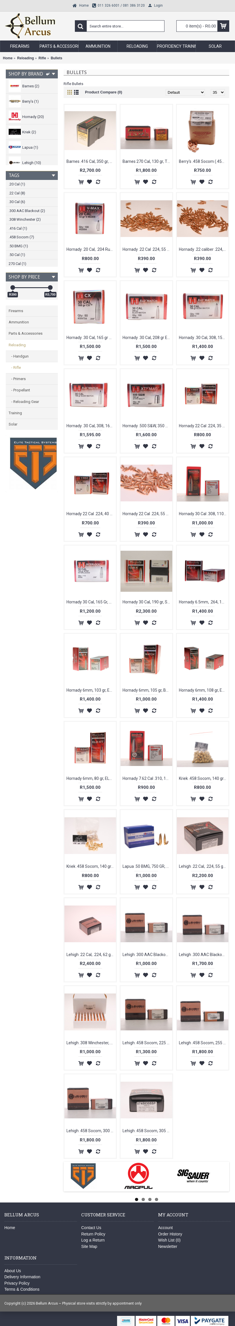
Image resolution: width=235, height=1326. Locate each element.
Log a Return (93, 1240)
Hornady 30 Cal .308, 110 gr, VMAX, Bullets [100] (203, 513)
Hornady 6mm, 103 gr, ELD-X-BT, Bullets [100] (91, 690)
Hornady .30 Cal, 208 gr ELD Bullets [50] (147, 337)
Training (15, 413)
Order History (170, 1234)
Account (165, 1227)
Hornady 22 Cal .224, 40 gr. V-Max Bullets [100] (91, 513)
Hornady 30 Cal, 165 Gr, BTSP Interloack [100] (91, 602)
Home (9, 1227)
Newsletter (167, 1246)
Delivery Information (22, 1277)
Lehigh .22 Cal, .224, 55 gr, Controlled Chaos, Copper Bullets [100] (203, 866)
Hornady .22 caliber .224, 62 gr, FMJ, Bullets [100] (203, 249)
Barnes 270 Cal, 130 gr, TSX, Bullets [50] (147, 161)
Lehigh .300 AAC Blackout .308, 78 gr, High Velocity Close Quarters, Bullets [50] (147, 954)
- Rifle (15, 367)
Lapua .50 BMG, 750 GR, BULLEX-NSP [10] (147, 866)
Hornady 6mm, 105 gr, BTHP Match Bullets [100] (147, 690)
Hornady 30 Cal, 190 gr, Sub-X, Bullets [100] (147, 602)
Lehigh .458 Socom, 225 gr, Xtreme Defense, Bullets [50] (147, 1042)
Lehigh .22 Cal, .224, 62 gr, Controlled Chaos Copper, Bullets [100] (91, 954)
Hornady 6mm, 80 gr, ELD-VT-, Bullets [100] (91, 778)
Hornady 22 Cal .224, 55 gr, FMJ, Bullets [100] (147, 513)
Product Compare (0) (103, 92)
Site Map (89, 1246)
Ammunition (19, 322)
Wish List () (169, 1240)
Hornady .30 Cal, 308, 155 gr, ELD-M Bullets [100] (203, 337)
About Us (12, 1270)
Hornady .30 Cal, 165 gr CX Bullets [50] (91, 337)
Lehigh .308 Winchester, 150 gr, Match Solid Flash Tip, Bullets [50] (91, 1042)
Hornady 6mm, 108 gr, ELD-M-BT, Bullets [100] (203, 690)
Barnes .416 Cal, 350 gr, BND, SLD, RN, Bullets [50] (91, 161)
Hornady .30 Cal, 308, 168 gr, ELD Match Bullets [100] (91, 425)
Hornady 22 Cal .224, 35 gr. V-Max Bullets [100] (203, 425)
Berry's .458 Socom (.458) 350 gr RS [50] (203, 161)
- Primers (17, 379)
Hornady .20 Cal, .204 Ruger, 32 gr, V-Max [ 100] (91, 249)
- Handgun (19, 356)
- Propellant (19, 390)
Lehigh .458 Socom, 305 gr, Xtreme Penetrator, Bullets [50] (147, 1130)
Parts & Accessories (25, 333)
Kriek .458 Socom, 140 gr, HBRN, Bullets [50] (203, 778)
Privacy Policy (16, 1283)
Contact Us (91, 1227)
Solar (13, 424)
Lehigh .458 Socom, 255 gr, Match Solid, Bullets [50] (203, 1042)
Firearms (16, 311)
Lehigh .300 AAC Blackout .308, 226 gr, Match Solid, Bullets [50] (203, 954)
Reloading (17, 345)
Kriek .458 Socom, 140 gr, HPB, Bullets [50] (91, 866)
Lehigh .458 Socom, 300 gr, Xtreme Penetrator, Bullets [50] (91, 1130)
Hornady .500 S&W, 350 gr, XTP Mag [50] (147, 425)
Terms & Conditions (21, 1289)
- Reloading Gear (24, 401)
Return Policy (93, 1234)
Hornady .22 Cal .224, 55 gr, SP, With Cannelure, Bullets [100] (147, 249)
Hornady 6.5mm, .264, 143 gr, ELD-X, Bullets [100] (203, 602)
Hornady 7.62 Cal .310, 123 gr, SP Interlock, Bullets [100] (147, 778)
